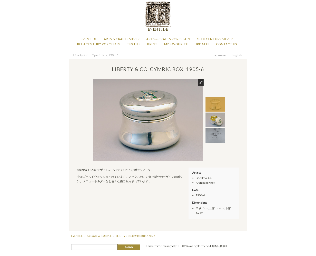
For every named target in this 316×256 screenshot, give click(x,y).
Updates (202, 44)
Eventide (88, 39)
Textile (134, 44)
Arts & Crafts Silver (122, 39)
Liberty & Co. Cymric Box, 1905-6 (95, 55)
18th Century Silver (215, 39)
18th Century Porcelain (98, 44)
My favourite (176, 44)
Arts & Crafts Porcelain (168, 39)
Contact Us (226, 44)
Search (129, 246)
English (237, 55)
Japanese (219, 55)
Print (152, 44)
